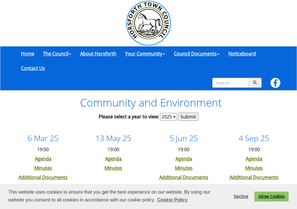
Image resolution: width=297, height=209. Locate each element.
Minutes (43, 168)
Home (27, 54)
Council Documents (197, 54)
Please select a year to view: (129, 116)
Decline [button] (241, 196)
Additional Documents (43, 177)
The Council (57, 54)
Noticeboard (242, 54)
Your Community (145, 54)
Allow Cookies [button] (271, 196)
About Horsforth (98, 54)
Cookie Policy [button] (172, 199)
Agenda (43, 159)
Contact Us (33, 68)
